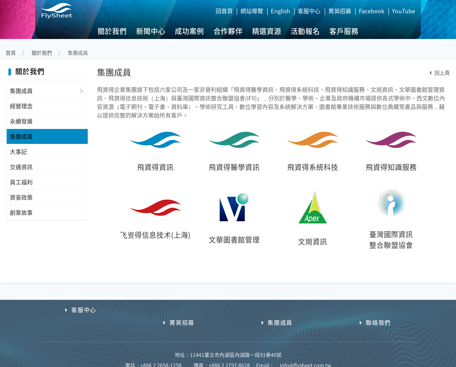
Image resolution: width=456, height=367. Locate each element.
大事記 (18, 151)
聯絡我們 (375, 310)
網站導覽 (251, 11)
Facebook (371, 11)
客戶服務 (343, 31)
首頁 (11, 52)
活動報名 (305, 31)
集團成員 (21, 91)
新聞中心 (150, 31)
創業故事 (21, 212)
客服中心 (309, 11)
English (280, 11)
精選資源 (266, 31)
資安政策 (21, 197)
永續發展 (21, 121)
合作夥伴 (228, 31)
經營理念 (21, 106)
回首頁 (224, 11)
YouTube (403, 11)
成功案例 (189, 31)
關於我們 (112, 31)
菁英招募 (339, 11)
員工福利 (21, 182)
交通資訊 (21, 167)
